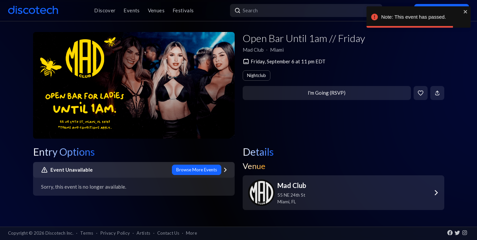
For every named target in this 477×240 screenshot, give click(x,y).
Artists (143, 233)
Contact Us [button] (168, 233)
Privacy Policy (115, 233)
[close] (465, 11)
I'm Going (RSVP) (326, 93)
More (191, 233)
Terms (86, 233)
